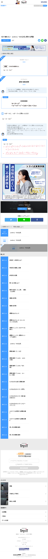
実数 (10, 486)
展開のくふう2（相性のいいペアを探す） (17, 336)
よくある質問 (24, 542)
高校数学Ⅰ (4, 507)
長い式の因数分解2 (14, 434)
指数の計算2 (13, 305)
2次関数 (4, 512)
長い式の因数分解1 (14, 427)
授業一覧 (24, 544)
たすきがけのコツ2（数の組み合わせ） (17, 396)
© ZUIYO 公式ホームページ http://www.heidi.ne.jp (24, 554)
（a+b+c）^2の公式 (15, 232)
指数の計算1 (13, 298)
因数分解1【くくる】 (15, 351)
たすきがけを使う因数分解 (17, 381)
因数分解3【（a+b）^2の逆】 (16, 366)
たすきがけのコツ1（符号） (17, 389)
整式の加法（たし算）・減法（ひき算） (17, 290)
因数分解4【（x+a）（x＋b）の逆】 (16, 374)
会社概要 (24, 539)
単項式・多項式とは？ (15, 260)
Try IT (24, 2)
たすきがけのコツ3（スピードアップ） (17, 404)
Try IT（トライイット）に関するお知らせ (24, 546)
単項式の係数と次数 (15, 267)
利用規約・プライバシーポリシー (26, 471)
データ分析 (5, 520)
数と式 (2, 254)
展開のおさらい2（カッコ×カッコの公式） (17, 320)
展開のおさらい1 (14, 313)
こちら (20, 474)
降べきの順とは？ (14, 283)
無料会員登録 (44, 2)
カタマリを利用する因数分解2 (17, 419)
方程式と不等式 (13, 493)
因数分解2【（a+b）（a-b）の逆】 (17, 358)
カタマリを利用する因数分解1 (17, 412)
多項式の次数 (13, 275)
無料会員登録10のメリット (24, 537)
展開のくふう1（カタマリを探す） (17, 328)
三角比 (4, 516)
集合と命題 (12, 501)
